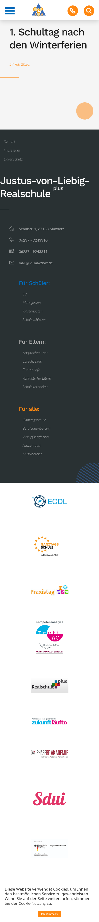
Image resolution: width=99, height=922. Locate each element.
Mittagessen (32, 302)
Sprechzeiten (32, 361)
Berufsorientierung (36, 428)
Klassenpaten (33, 311)
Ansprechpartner (35, 352)
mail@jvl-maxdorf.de (36, 262)
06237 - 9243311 (33, 251)
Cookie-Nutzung (32, 903)
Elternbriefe (31, 369)
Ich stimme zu (49, 914)
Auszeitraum (32, 445)
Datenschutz (13, 159)
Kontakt (9, 141)
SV (25, 294)
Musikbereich (32, 453)
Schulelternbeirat (35, 386)
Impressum (12, 150)
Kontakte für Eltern (37, 378)
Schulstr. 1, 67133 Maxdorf (41, 228)
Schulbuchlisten (34, 319)
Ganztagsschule (34, 419)
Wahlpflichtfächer (36, 436)
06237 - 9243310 (33, 240)
